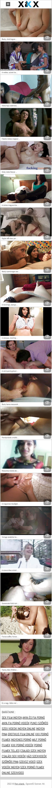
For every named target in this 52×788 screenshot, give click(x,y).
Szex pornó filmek (32, 767)
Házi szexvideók (36, 756)
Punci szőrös (39, 723)
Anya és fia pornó (33, 717)
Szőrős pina (10, 762)
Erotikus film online (21, 734)
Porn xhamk (20, 783)
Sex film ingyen (12, 717)
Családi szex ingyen (33, 751)
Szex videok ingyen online (18, 729)
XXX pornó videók (22, 745)
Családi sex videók (14, 756)
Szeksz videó (27, 762)
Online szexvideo (13, 773)
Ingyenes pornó (21, 740)
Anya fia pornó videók (16, 723)
